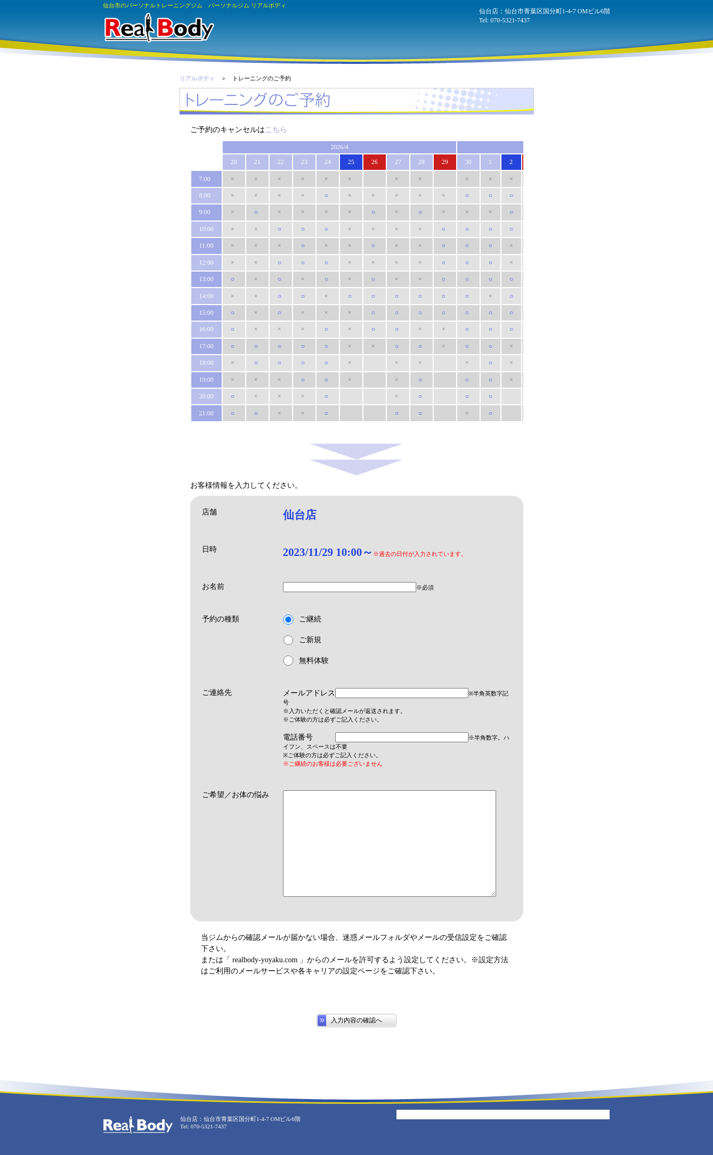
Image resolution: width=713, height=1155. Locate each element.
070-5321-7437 (510, 20)
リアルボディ (197, 78)
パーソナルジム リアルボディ (158, 28)
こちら (276, 130)
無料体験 (306, 661)
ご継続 (302, 620)
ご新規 (302, 640)
